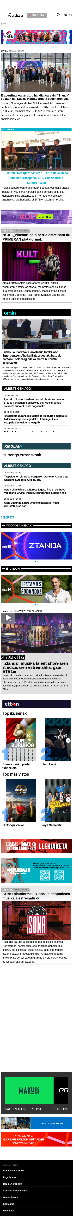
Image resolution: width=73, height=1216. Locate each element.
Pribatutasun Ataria (13, 1170)
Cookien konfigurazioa (15, 1190)
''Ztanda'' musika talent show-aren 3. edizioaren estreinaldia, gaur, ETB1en (35, 667)
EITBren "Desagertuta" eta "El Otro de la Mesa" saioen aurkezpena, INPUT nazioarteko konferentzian (36, 177)
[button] (68, 332)
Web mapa (8, 1210)
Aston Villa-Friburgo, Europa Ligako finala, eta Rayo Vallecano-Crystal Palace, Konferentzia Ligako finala (35, 491)
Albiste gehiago (17, 389)
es (70, 15)
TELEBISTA (7, 517)
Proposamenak (19, 525)
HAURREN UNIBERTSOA (23, 1109)
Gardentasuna (10, 1197)
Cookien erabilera (12, 1184)
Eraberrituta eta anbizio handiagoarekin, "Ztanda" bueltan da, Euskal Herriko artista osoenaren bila (35, 97)
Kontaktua (8, 1204)
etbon (15, 568)
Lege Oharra (9, 1177)
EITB (3, 24)
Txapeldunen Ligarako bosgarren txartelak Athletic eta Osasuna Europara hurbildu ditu (36, 478)
